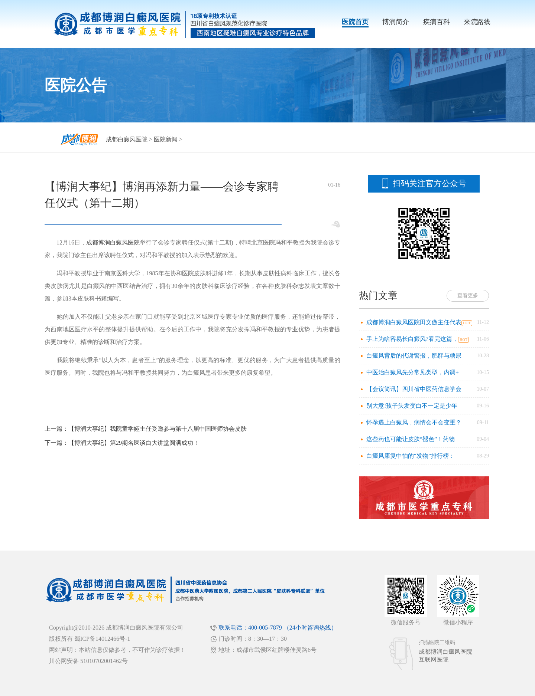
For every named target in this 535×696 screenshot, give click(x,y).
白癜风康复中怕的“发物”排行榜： (410, 456)
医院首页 (355, 22)
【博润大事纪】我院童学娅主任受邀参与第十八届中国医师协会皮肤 (157, 429)
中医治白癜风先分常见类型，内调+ (412, 372)
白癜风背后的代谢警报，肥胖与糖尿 (413, 355)
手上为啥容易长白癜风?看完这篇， (412, 339)
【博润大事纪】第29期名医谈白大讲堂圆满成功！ (133, 443)
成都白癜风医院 (126, 139)
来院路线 (477, 22)
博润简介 (395, 22)
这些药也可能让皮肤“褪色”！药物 (410, 439)
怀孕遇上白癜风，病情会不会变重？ (413, 422)
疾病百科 (436, 22)
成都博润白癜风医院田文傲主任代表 (413, 322)
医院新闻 (166, 139)
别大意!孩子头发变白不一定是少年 (411, 406)
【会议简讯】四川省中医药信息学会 (413, 389)
